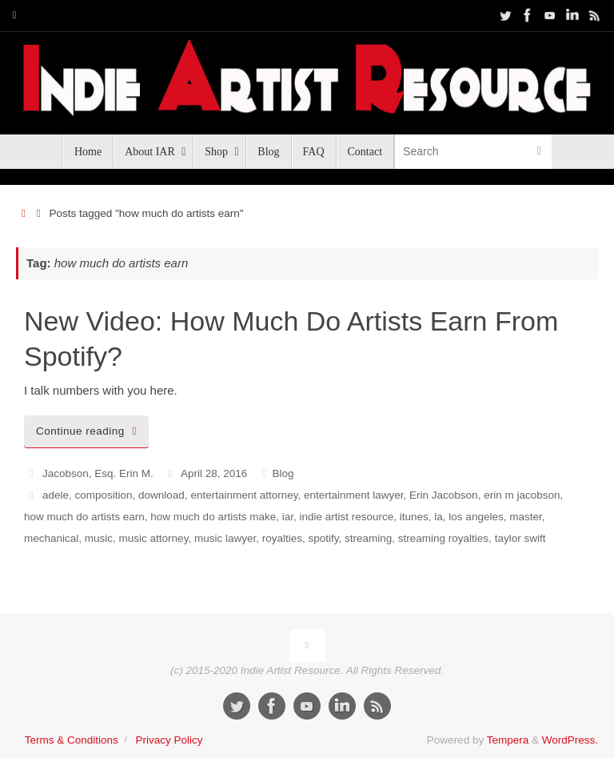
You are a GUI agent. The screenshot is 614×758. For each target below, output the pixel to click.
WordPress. (570, 740)
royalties (282, 538)
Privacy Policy (168, 740)
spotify (323, 538)
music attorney (154, 538)
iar (287, 517)
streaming (368, 538)
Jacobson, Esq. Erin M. (98, 473)
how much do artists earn (84, 517)
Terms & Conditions (71, 740)
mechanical (51, 538)
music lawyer (225, 538)
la (438, 517)
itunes (414, 517)
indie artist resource (346, 517)
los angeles (476, 517)
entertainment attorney (243, 495)
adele (55, 495)
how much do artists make (213, 517)
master (525, 517)
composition (104, 495)
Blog (282, 473)
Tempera (508, 740)
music (99, 538)
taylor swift (520, 538)
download (161, 495)
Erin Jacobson (443, 495)
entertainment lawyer (354, 495)
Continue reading (89, 431)
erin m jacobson (522, 495)
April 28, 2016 (214, 473)
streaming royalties (443, 538)
